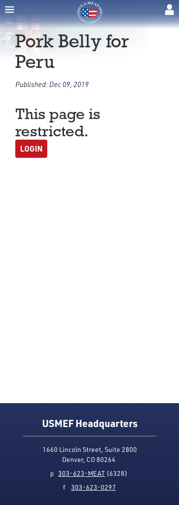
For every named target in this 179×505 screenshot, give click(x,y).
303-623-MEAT (81, 473)
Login (31, 148)
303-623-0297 (93, 487)
